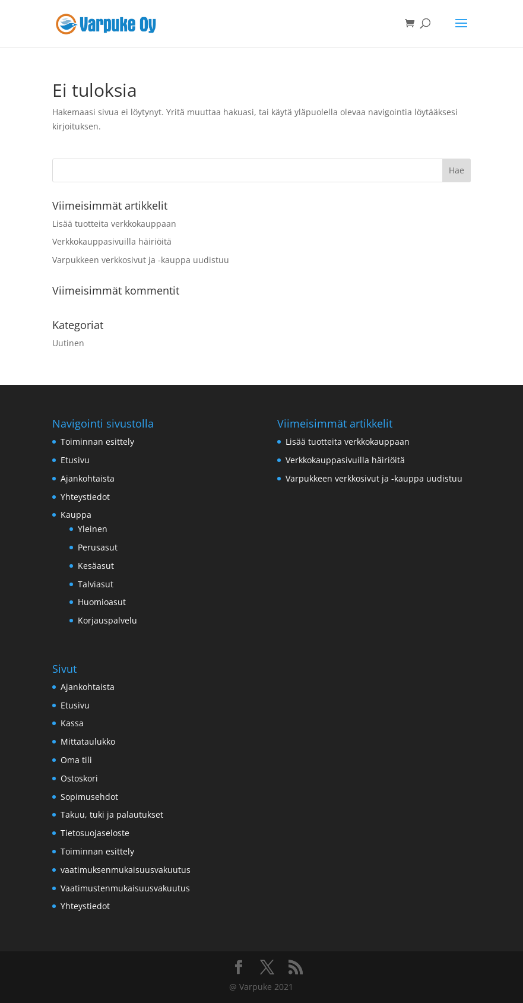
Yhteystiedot (85, 496)
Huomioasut (102, 602)
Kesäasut (96, 565)
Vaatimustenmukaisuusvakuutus (125, 888)
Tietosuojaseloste (95, 833)
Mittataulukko (88, 741)
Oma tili (76, 759)
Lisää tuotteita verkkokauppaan (114, 223)
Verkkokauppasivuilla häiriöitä (112, 241)
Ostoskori (79, 778)
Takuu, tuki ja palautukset (112, 814)
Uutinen (68, 343)
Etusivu (75, 460)
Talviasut (95, 584)
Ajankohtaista (88, 478)
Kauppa (76, 514)
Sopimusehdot (89, 796)
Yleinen (92, 528)
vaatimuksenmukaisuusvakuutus (126, 869)
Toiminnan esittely (97, 441)
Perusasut (98, 547)
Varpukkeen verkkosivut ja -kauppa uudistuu (140, 259)
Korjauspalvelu (107, 620)
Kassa (72, 723)
